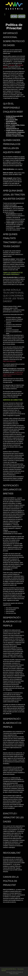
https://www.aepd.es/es (9, 361)
